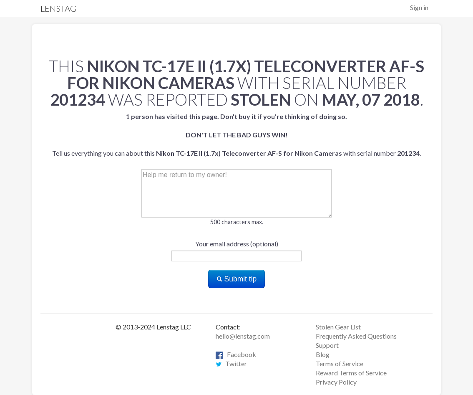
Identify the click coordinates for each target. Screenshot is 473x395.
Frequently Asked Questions (356, 336)
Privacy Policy (336, 382)
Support (327, 345)
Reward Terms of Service (351, 373)
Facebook (236, 354)
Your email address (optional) (236, 244)
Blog (323, 354)
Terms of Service (339, 363)
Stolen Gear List (338, 327)
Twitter (231, 363)
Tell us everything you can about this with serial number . (236, 134)
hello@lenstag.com (243, 336)
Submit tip (236, 279)
